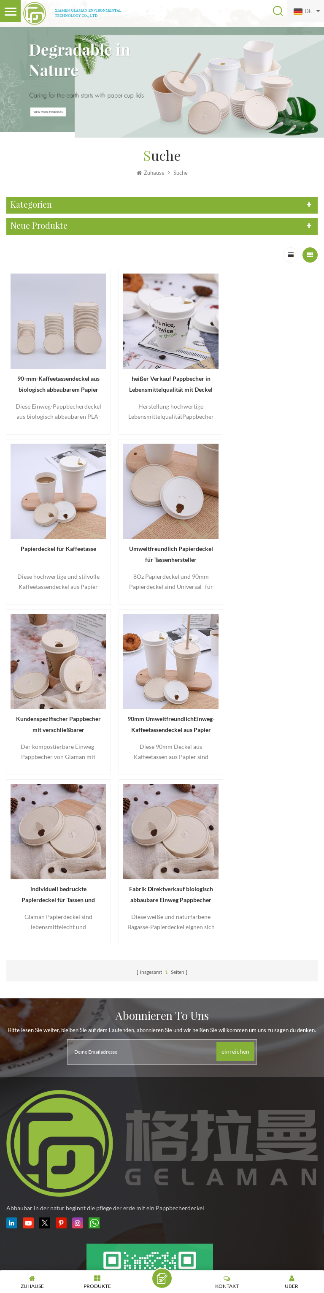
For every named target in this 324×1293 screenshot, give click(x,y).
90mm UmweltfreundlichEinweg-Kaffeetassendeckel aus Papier (268, 543)
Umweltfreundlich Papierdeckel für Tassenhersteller (55, 543)
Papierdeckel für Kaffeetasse (268, 372)
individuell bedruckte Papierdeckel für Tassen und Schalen (55, 707)
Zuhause (151, 173)
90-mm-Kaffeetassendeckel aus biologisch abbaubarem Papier (55, 379)
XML (280, 1246)
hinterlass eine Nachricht (162, 1278)
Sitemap (260, 1246)
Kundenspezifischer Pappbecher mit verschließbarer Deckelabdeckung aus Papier (162, 543)
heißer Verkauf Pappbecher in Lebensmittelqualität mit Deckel (161, 379)
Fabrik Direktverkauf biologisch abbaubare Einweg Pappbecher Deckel (162, 707)
